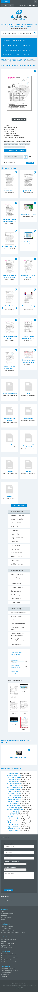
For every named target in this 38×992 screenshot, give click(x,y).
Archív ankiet (14, 673)
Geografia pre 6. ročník (28, 214)
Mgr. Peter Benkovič (14, 789)
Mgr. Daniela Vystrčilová (14, 777)
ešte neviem (14, 662)
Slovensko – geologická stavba (10, 958)
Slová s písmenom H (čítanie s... (19, 757)
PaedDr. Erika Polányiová (14, 787)
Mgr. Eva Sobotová (14, 803)
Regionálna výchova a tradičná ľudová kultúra (17, 634)
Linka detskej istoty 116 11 (9, 970)
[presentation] (18, 884)
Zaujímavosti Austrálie (9, 393)
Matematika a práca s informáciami (17, 579)
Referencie (14, 50)
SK (35, 1)
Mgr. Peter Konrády (14, 811)
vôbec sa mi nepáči (15, 667)
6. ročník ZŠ (32, 59)
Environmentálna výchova (18, 612)
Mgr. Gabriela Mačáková (14, 821)
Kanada (28, 471)
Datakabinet (4, 59)
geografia (27, 144)
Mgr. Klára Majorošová (14, 807)
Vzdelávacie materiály (7, 913)
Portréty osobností (16, 553)
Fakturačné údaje (6, 917)
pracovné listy (13, 147)
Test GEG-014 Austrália (9, 247)
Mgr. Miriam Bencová (14, 827)
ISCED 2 (25, 59)
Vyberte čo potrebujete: (10, 867)
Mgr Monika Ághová (14, 819)
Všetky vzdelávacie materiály (14, 40)
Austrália (9, 60)
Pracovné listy (15, 534)
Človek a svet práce (17, 595)
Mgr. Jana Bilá (14, 785)
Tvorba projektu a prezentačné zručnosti (17, 640)
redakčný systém (17, 985)
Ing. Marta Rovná (14, 779)
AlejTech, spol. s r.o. (31, 985)
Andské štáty (9, 445)
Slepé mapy (14, 526)
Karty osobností (15, 549)
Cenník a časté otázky (11, 54)
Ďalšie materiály (19, 505)
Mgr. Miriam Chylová (14, 817)
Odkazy (25, 50)
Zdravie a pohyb (15, 602)
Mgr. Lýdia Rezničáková (14, 805)
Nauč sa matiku (5, 972)
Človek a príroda (16, 583)
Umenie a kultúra (16, 598)
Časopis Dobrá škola (7, 926)
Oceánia (6, 147)
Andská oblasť (28, 418)
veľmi (12, 657)
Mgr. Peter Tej (14, 815)
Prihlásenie (5, 1)
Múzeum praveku (6, 947)
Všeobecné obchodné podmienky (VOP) (13, 932)
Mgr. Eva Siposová (14, 773)
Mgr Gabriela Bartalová (14, 823)
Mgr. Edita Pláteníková (14, 775)
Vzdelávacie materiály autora (15, 150)
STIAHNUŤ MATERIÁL (11, 157)
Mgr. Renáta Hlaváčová (14, 799)
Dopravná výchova (16, 644)
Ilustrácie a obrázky (16, 556)
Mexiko (9, 496)
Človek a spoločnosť (17, 587)
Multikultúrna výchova (17, 620)
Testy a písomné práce (17, 538)
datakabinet (8, 901)
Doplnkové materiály (17, 564)
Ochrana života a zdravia (18, 623)
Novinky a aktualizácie (17, 515)
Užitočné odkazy (6, 928)
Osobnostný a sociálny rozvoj (17, 628)
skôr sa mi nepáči (15, 665)
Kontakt (26, 54)
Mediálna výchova (16, 616)
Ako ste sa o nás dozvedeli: (11, 861)
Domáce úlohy (15, 560)
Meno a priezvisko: (9, 844)
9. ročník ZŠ (15, 144)
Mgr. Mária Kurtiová (14, 825)
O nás (5, 50)
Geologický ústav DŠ (7, 943)
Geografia (3, 60)
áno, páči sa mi (14, 660)
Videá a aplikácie (16, 523)
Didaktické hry (15, 530)
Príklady (3, 976)
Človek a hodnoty (16, 591)
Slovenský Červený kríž (8, 939)
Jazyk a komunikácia (17, 574)
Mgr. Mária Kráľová (14, 795)
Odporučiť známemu (18, 119)
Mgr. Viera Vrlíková (14, 791)
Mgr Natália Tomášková (14, 783)
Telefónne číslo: (8, 855)
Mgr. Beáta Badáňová (14, 797)
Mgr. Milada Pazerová (14, 793)
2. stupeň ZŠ (7, 144)
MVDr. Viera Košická (14, 829)
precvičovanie (21, 147)
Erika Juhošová (14, 813)
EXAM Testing (5, 945)
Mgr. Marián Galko (14, 781)
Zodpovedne (4, 974)
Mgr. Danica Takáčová (14, 801)
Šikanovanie (4, 956)
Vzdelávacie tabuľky (17, 519)
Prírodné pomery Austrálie (18, 60)
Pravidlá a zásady (6, 960)
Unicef (3, 941)
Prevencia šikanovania (7, 969)
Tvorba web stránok (7, 985)
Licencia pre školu (10, 45)
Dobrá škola (25, 45)
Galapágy (9, 471)
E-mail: (6, 850)
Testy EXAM (14, 541)
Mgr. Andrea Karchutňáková (14, 809)
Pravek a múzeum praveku (9, 962)
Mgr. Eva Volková (14, 830)
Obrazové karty (15, 545)
